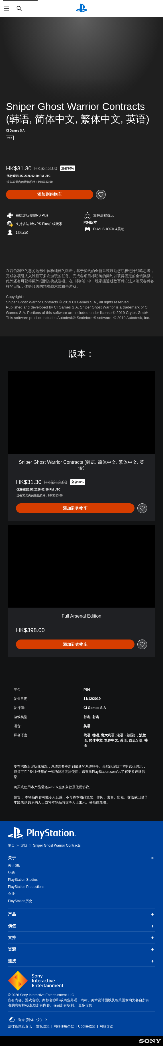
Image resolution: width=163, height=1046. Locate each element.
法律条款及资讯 (20, 1026)
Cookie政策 (86, 1026)
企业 (11, 894)
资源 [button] (81, 949)
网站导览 (106, 1026)
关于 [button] (81, 858)
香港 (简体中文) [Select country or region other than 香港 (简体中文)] (28, 1020)
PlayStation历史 (20, 901)
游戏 (24, 845)
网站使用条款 (64, 1026)
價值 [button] (81, 926)
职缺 (11, 873)
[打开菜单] (6, 8)
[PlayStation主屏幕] (81, 8)
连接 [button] (81, 961)
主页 (11, 845)
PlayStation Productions (26, 887)
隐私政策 (43, 1026)
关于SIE (14, 865)
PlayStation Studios (23, 880)
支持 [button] (81, 937)
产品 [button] (81, 914)
